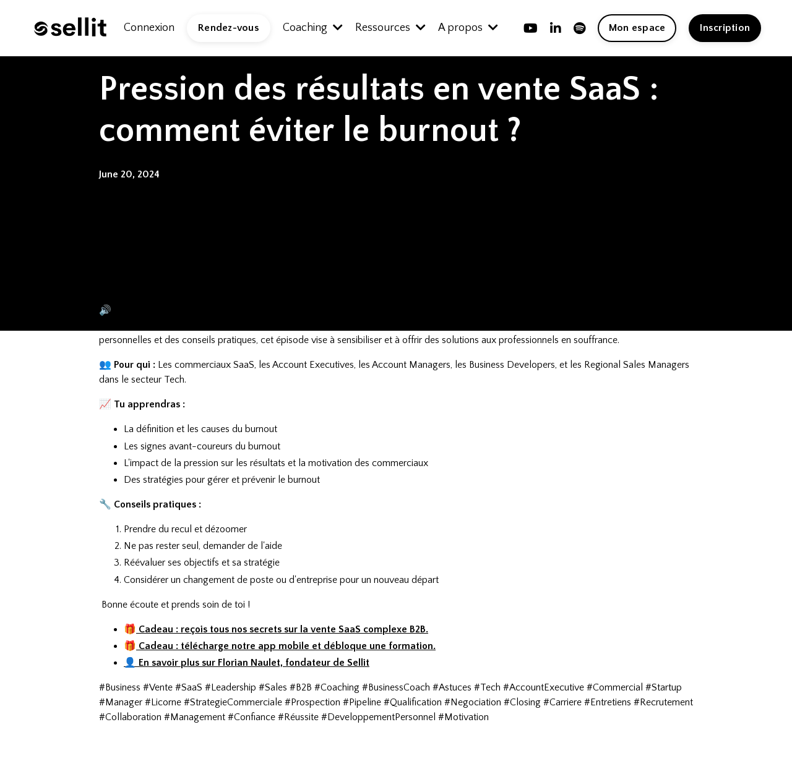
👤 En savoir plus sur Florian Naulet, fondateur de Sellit (246, 662)
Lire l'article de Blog (210, 282)
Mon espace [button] (637, 27)
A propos (468, 28)
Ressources (390, 28)
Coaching (313, 28)
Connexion (149, 28)
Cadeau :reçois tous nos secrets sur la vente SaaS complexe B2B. (282, 629)
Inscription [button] (725, 27)
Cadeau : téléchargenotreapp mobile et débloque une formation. (286, 646)
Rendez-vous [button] (228, 27)
